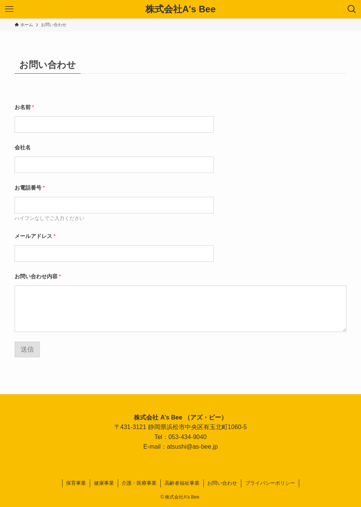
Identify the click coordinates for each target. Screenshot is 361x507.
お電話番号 (30, 188)
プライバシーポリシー (270, 483)
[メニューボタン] (9, 9)
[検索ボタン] (352, 9)
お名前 (24, 107)
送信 (27, 349)
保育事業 (76, 483)
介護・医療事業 (139, 483)
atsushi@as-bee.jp (192, 446)
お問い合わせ (222, 483)
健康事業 (104, 483)
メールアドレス (35, 236)
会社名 (23, 147)
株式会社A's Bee (180, 9)
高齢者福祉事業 (182, 483)
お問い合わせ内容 (38, 276)
